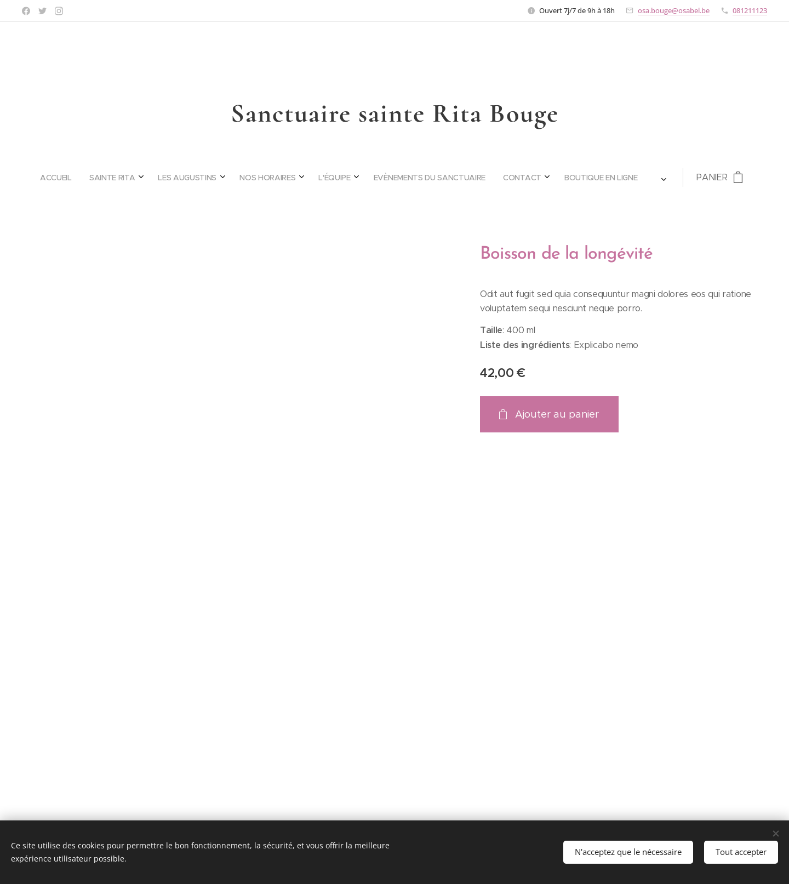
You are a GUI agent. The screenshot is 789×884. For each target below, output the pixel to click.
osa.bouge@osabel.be (674, 10)
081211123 (750, 10)
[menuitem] (254, 177)
